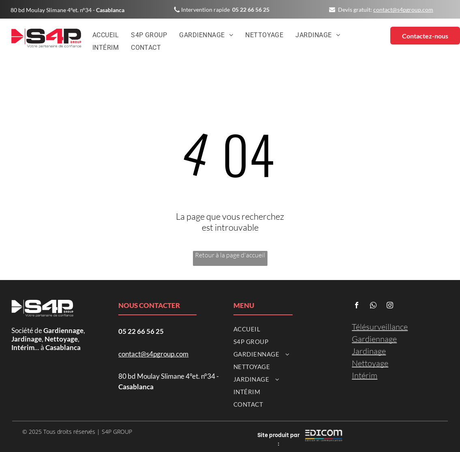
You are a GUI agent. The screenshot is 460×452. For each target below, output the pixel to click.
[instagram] (390, 306)
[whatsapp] (373, 306)
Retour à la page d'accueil (230, 255)
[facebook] (357, 306)
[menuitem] (105, 35)
